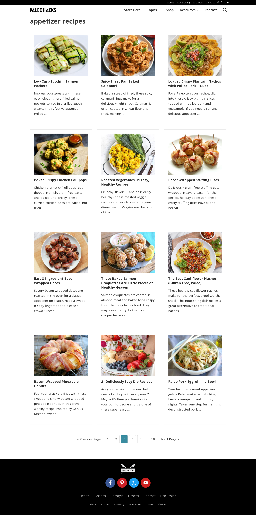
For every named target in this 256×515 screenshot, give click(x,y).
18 (153, 440)
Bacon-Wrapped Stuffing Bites (193, 180)
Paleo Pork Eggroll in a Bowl (192, 381)
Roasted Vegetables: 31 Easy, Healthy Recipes (125, 182)
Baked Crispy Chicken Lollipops (60, 180)
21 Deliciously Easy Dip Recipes (126, 381)
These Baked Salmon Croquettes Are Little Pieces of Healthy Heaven (127, 283)
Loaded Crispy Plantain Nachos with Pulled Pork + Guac (194, 83)
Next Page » (170, 440)
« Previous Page (89, 440)
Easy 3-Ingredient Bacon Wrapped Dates (54, 280)
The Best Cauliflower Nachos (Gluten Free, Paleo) (192, 280)
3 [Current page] (124, 440)
